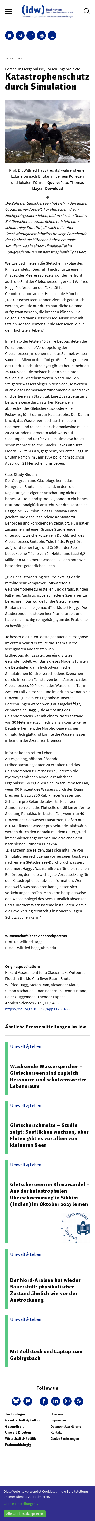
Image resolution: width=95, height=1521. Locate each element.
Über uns (57, 1414)
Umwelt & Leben (18, 1432)
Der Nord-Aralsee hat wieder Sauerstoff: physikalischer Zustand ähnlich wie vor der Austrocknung (45, 1290)
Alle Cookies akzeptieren (24, 1513)
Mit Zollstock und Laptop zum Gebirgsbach (46, 1355)
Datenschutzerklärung (66, 1426)
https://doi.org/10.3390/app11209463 (37, 1008)
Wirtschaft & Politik (20, 1438)
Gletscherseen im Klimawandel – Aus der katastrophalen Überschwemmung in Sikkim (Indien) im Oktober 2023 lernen (50, 1194)
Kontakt (56, 1432)
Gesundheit (14, 1426)
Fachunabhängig (18, 1444)
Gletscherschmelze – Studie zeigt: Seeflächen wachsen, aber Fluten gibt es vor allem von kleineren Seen (49, 1135)
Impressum (58, 1420)
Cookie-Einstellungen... (21, 1503)
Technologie (15, 1414)
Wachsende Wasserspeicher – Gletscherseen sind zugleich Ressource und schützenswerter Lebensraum (48, 1076)
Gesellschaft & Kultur (22, 1420)
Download (54, 188)
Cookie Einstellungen (65, 1438)
